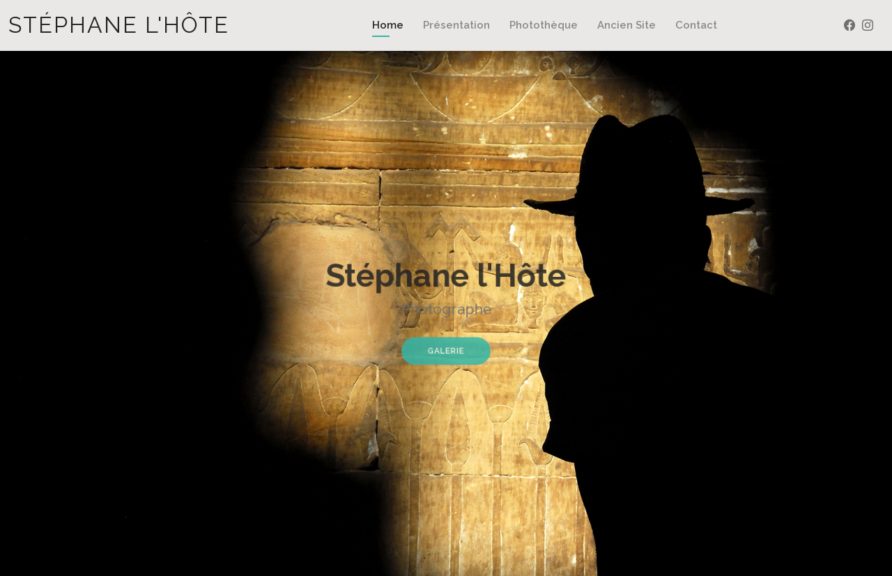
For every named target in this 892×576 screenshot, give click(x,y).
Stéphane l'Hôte (118, 25)
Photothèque (543, 25)
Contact (696, 25)
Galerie (446, 347)
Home (387, 25)
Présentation (456, 25)
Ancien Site (626, 25)
